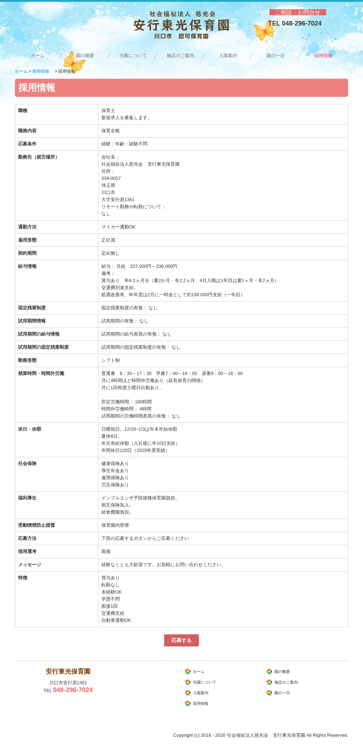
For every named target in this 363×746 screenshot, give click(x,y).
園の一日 (276, 55)
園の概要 (85, 55)
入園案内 (228, 55)
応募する (181, 640)
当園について (133, 55)
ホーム (38, 55)
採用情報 (325, 55)
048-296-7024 (302, 23)
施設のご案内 (180, 55)
